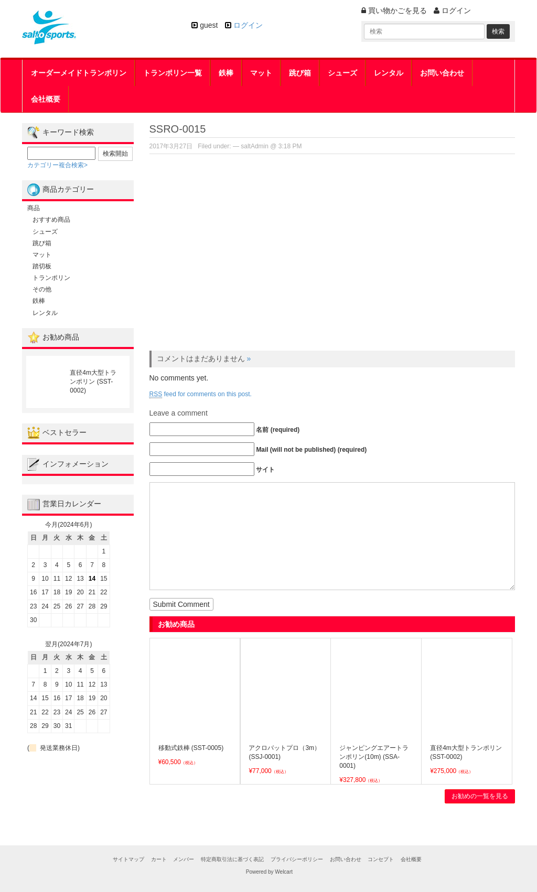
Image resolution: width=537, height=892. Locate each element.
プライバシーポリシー (297, 859)
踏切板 (42, 266)
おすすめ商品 (51, 219)
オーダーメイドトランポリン (78, 73)
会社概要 (45, 99)
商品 (33, 208)
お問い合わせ (442, 73)
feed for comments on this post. (200, 394)
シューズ (342, 73)
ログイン (248, 25)
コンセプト (381, 859)
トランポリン (51, 277)
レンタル (388, 73)
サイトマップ (128, 859)
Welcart (284, 872)
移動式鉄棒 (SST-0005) (191, 748)
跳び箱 (300, 73)
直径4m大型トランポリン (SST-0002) (93, 381)
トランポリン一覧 (172, 73)
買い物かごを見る (394, 10)
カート (159, 859)
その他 (42, 289)
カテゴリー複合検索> (57, 165)
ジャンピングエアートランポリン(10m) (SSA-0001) (374, 756)
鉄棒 (226, 73)
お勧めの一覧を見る (480, 796)
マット (261, 73)
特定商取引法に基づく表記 (232, 859)
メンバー (183, 859)
